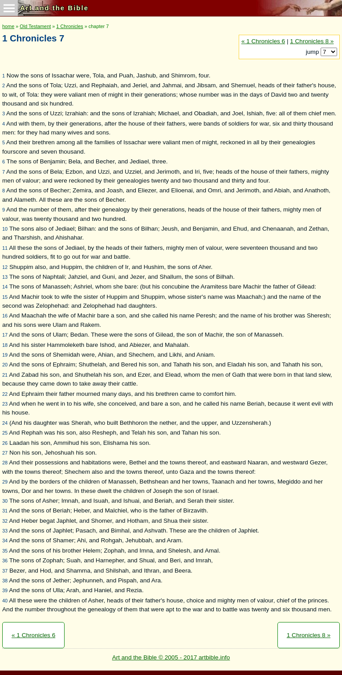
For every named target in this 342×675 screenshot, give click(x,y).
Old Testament (35, 26)
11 (5, 248)
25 (5, 432)
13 (5, 277)
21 (5, 375)
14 (5, 286)
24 (5, 423)
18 (5, 345)
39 (5, 590)
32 (5, 521)
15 (5, 297)
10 (5, 229)
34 (5, 540)
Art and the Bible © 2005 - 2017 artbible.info (171, 657)
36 (5, 560)
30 (5, 501)
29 (5, 481)
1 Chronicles (69, 26)
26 (5, 443)
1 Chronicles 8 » (312, 41)
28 (5, 462)
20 (5, 364)
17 (5, 335)
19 (5, 355)
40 (5, 600)
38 (5, 580)
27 (5, 452)
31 (5, 510)
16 (5, 315)
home (8, 26)
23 (5, 404)
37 (5, 570)
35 (5, 550)
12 (5, 267)
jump (313, 52)
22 (5, 394)
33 (5, 530)
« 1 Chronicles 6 (263, 41)
